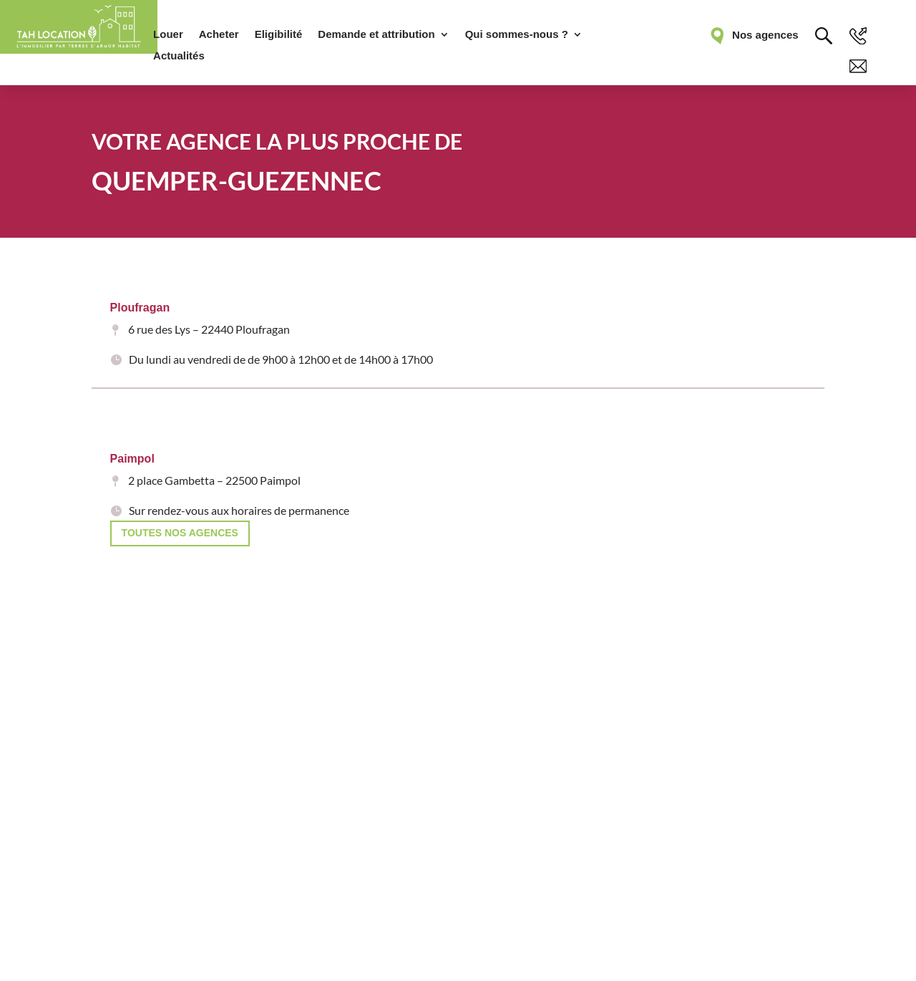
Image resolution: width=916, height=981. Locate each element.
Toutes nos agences (180, 532)
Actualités (179, 56)
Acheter (219, 34)
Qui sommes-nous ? (516, 34)
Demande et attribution (376, 34)
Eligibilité (279, 34)
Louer (168, 34)
